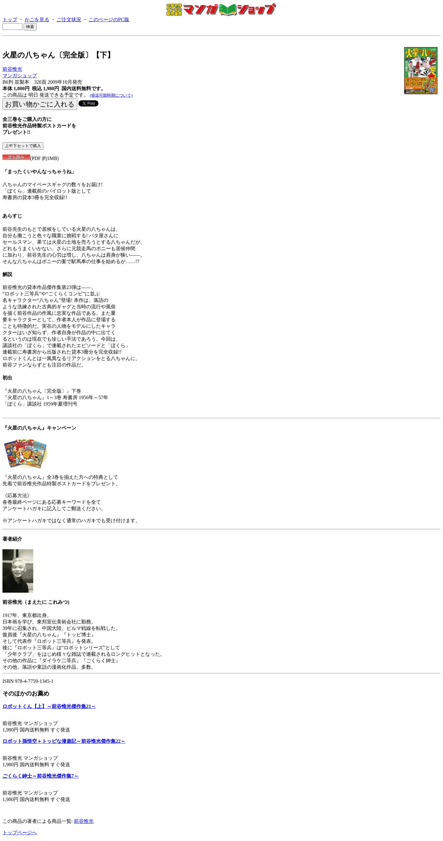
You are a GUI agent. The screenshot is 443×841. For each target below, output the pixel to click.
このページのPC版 (109, 19)
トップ (9, 19)
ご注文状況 (69, 19)
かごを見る (37, 19)
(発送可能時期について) (111, 95)
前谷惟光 (12, 69)
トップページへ (19, 832)
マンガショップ (19, 75)
